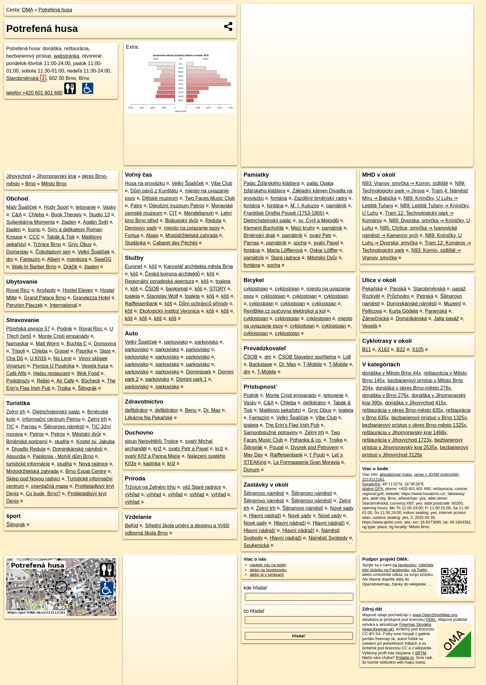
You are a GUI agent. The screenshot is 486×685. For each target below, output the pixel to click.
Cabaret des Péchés (175, 242)
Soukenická (256, 545)
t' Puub (317, 454)
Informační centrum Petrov (51, 419)
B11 (366, 349)
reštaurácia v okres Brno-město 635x (402, 410)
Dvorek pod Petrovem (315, 447)
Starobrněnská (26, 78)
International (63, 305)
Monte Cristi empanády (63, 336)
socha (300, 242)
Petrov (37, 434)
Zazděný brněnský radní (320, 198)
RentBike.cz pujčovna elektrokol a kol (285, 311)
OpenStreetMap (366, 162)
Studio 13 (99, 214)
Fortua (132, 235)
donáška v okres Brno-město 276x (413, 388)
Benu (191, 410)
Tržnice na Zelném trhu (150, 487)
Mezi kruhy (303, 228)
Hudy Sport (56, 207)
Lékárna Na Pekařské (149, 417)
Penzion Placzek (24, 305)
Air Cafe (65, 380)
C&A (17, 214)
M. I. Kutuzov (304, 205)
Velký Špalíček (93, 251)
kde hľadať (255, 587)
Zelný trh (15, 411)
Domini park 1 (191, 379)
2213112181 (373, 479)
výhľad (132, 494)
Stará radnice (285, 257)
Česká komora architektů (172, 273)
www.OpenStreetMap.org (435, 614)
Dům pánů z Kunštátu (154, 190)
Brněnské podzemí (26, 441)
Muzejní (452, 303)
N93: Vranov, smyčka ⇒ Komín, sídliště (405, 183)
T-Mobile (312, 364)
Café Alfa (16, 373)
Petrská (425, 296)
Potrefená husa (55, 9)
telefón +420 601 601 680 (34, 92)
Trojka (64, 388)
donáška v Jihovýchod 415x (415, 402)
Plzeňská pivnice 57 (28, 328)
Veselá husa (95, 366)
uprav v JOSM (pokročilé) (436, 474)
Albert (53, 259)
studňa (62, 441)
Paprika (84, 351)
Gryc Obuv (79, 244)
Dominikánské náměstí (77, 449)
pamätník (336, 205)
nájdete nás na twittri (268, 565)
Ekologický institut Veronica (169, 311)
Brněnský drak (259, 235)
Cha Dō (14, 358)
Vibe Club (221, 183)
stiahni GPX (372, 488)
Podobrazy (18, 380)
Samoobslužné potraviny (271, 432)
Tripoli (18, 351)
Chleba (36, 214)
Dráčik (70, 266)
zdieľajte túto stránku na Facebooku (397, 567)
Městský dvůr (86, 434)
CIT (173, 213)
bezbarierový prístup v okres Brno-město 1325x (414, 425)
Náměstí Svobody (328, 538)
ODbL (431, 619)
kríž (157, 448)
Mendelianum (199, 213)
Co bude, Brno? (43, 493)
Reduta (213, 220)
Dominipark (198, 371)
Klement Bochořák (264, 228)
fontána (279, 198)
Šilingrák (87, 388)
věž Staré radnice (202, 487)
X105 (418, 349)
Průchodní (398, 296)
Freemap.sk (398, 162)
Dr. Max (211, 410)
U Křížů (38, 358)
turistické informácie (28, 463)
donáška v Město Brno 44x (391, 373)
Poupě (276, 447)
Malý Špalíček (21, 207)
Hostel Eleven (78, 290)
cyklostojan (256, 288)
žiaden (69, 222)
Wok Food (88, 373)
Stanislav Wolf (162, 296)
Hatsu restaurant (51, 373)
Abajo (152, 235)
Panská (398, 288)
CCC (34, 237)
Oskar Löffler (324, 250)
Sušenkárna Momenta (30, 222)
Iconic (34, 229)
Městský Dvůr (322, 257)
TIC (10, 426)
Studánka (135, 242)
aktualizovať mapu (395, 474)
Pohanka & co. (306, 440)
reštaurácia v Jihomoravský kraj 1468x (404, 432)
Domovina (105, 343)
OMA (27, 9)
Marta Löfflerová (285, 250)
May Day (253, 454)
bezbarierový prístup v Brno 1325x (429, 417)
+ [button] (252, 14)
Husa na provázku (145, 183)
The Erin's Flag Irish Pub (292, 425)
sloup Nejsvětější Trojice (152, 441)
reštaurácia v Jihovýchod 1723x (396, 440)
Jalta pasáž (446, 318)
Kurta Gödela (403, 311)
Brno (30, 183)
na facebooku (405, 565)
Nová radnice (93, 463)
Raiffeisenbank (141, 303)
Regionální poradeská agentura (159, 281)
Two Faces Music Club (210, 198)
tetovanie (86, 207)
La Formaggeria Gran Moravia (306, 462)
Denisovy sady (141, 228)
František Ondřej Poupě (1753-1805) (284, 213)
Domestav (17, 251)
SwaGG (103, 259)
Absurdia (16, 456)
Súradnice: (371, 484)
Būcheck (90, 380)
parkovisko (176, 342)
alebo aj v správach (267, 574)
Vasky (109, 207)
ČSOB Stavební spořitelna (307, 357)
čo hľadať (254, 611)
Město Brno (54, 183)
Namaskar (17, 343)
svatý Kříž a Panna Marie (152, 456)
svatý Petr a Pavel (188, 448)
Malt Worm (48, 343)
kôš (153, 266)
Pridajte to (405, 657)
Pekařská (372, 288)
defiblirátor (136, 410)
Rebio (43, 380)
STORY (217, 288)
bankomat (177, 288)
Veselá (369, 326)
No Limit (62, 358)
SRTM (420, 653)
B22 (400, 349)
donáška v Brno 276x (385, 395)
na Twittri (419, 570)
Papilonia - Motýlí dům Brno (63, 456)
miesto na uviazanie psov (192, 228)
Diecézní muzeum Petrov (177, 205)
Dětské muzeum (160, 198)
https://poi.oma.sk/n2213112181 (445, 162)
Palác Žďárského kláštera (272, 183)
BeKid (131, 525)
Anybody (46, 290)
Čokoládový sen (53, 251)
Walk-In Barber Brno (34, 266)
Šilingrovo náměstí (64, 426)
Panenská (436, 311)
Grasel (62, 351)
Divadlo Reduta (29, 449)
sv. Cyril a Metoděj (318, 220)
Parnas (29, 426)
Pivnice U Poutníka (53, 366)
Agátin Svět (95, 222)
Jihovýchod (18, 176)
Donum (252, 469)
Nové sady (342, 508)
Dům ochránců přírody (203, 303)
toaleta (223, 281)
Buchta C (76, 343)
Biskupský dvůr (182, 220)
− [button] (252, 24)
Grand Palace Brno (45, 297)
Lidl (347, 357)
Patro (136, 205)
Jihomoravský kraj (56, 176)
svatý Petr (320, 235)
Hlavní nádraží (265, 515)
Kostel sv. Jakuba (95, 441)
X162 (383, 349)
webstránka (66, 56)
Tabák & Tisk (60, 237)
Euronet (133, 266)
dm (9, 259)
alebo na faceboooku (268, 570)
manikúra (77, 259)
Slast (105, 351)
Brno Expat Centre (85, 471)
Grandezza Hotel (91, 297)
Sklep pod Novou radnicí (33, 478)
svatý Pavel (326, 242)
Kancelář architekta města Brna (198, 266)
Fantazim (30, 259)
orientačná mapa (49, 486)
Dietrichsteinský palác (57, 411)
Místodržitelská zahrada (32, 471)
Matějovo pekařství (280, 410)
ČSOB (152, 288)
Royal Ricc (18, 290)
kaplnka (151, 463)
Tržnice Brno (47, 244)
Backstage (260, 364)
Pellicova (372, 311)
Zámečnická (375, 318)
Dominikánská (411, 318)
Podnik (64, 328)
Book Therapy (66, 214)
